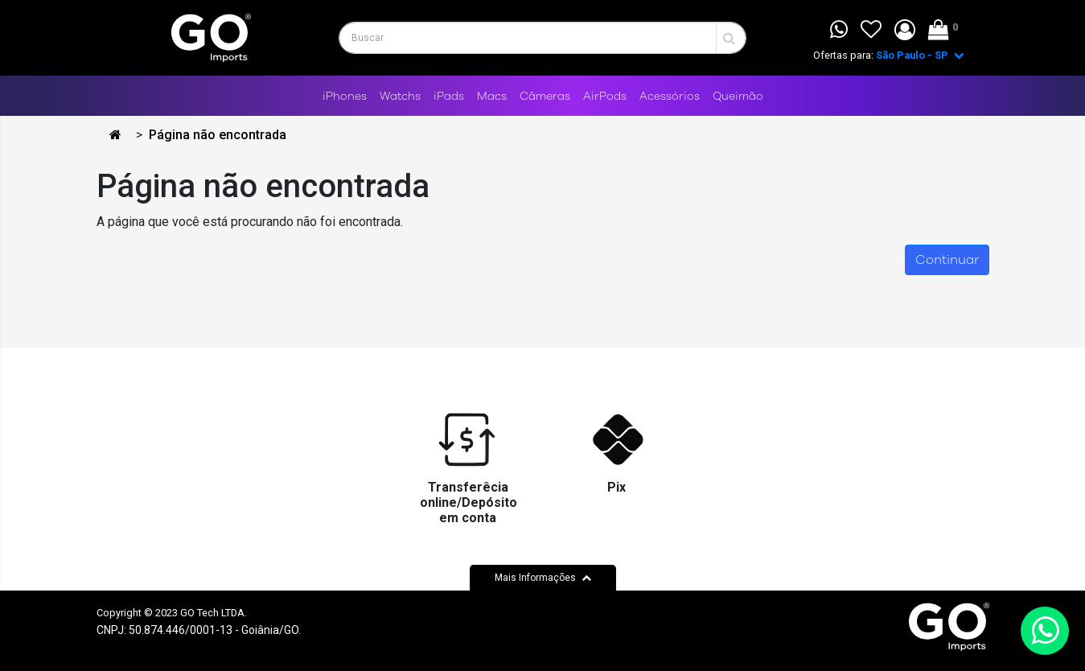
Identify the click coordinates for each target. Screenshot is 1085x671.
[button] (905, 30)
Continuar (947, 260)
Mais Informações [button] (543, 577)
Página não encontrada (217, 134)
